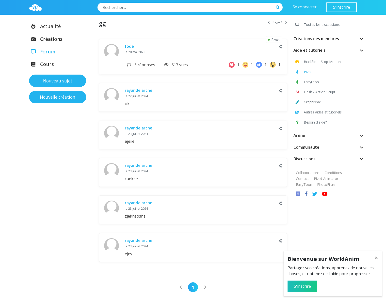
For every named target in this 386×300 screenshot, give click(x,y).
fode (129, 46)
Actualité (44, 26)
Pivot (303, 71)
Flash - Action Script (314, 92)
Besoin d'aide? (310, 122)
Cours (41, 64)
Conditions (333, 172)
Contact (302, 178)
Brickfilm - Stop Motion (317, 61)
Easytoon (306, 81)
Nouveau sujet (57, 81)
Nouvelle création (57, 97)
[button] (280, 46)
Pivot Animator (326, 178)
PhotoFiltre (326, 184)
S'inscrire (341, 7)
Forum (41, 51)
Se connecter (305, 7)
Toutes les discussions (317, 24)
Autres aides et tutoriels (318, 112)
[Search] (185, 7)
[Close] (376, 258)
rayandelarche (138, 90)
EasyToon (304, 184)
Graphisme (307, 102)
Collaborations (308, 172)
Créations (45, 39)
